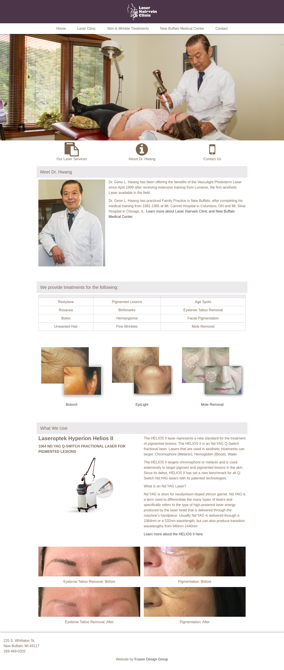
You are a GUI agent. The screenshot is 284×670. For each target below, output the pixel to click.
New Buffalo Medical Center (182, 28)
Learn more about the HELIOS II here (173, 534)
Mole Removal (212, 404)
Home (61, 28)
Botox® (72, 404)
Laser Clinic (86, 28)
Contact (221, 28)
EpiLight (142, 404)
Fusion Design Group (151, 659)
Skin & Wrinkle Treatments (128, 28)
